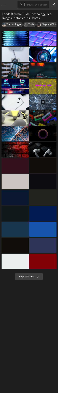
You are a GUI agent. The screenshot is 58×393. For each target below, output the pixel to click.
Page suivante (29, 276)
